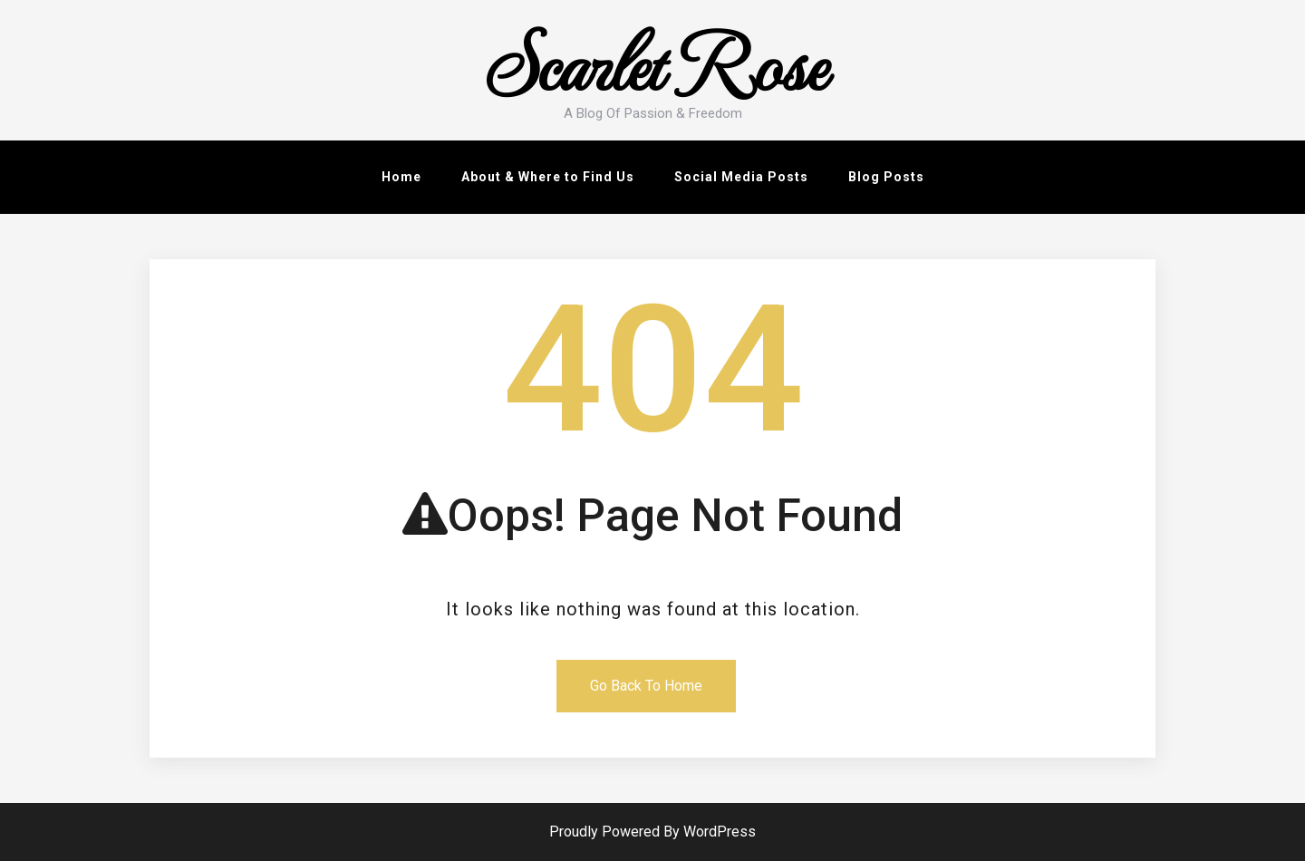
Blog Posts (886, 176)
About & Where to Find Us (547, 176)
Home (401, 176)
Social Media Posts (741, 176)
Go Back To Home (646, 685)
